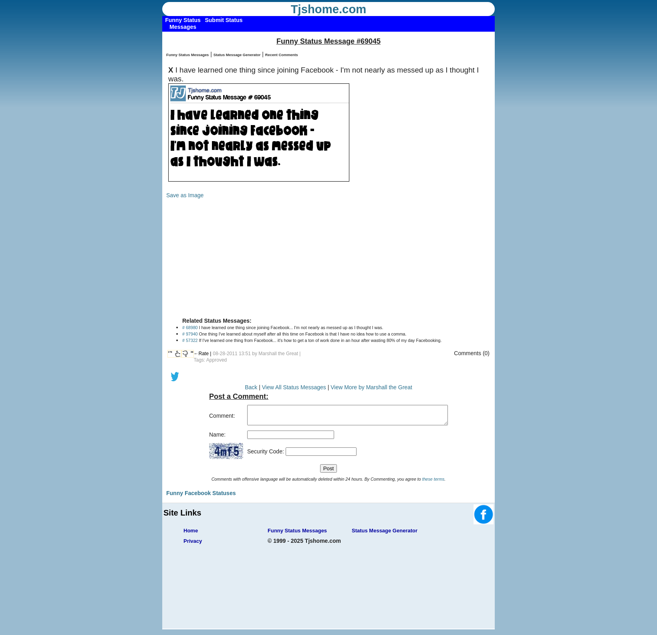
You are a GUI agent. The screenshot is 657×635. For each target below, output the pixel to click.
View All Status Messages (294, 387)
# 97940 (190, 334)
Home (190, 534)
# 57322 (190, 340)
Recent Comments (281, 55)
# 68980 (190, 327)
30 (192, 352)
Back (251, 387)
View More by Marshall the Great (371, 387)
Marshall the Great (278, 353)
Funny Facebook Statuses (201, 496)
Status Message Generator (237, 55)
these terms (433, 482)
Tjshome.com (329, 9)
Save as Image (185, 195)
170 (170, 352)
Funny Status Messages (187, 55)
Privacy (192, 545)
